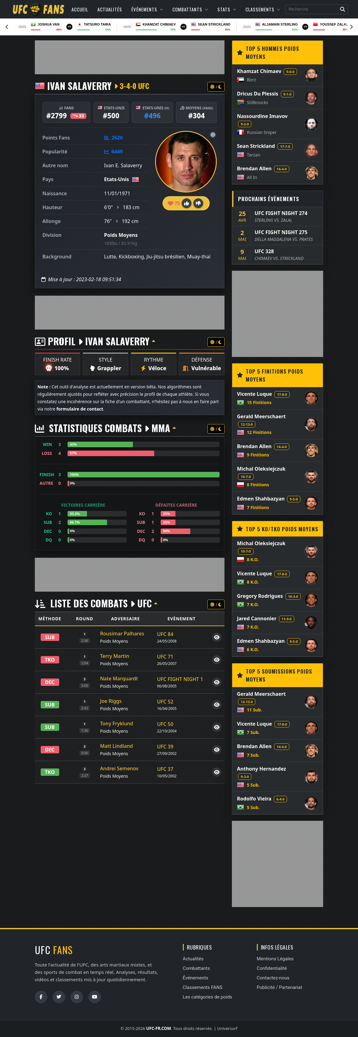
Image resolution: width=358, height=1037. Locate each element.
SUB (50, 637)
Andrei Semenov (119, 768)
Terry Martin (114, 656)
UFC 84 (165, 634)
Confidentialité (272, 968)
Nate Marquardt (119, 678)
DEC (50, 682)
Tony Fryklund (116, 723)
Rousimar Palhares (122, 633)
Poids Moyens (121, 235)
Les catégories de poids (207, 997)
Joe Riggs (110, 701)
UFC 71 (165, 656)
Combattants (190, 9)
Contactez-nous (273, 978)
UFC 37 (165, 769)
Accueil (80, 9)
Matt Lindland (116, 746)
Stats (226, 9)
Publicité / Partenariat (279, 987)
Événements (147, 9)
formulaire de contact (79, 409)
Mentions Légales (275, 959)
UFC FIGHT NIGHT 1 (180, 679)
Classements (262, 9)
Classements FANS (203, 987)
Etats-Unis (116, 179)
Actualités (109, 9)
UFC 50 (165, 724)
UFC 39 (165, 746)
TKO (50, 659)
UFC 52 (165, 701)
